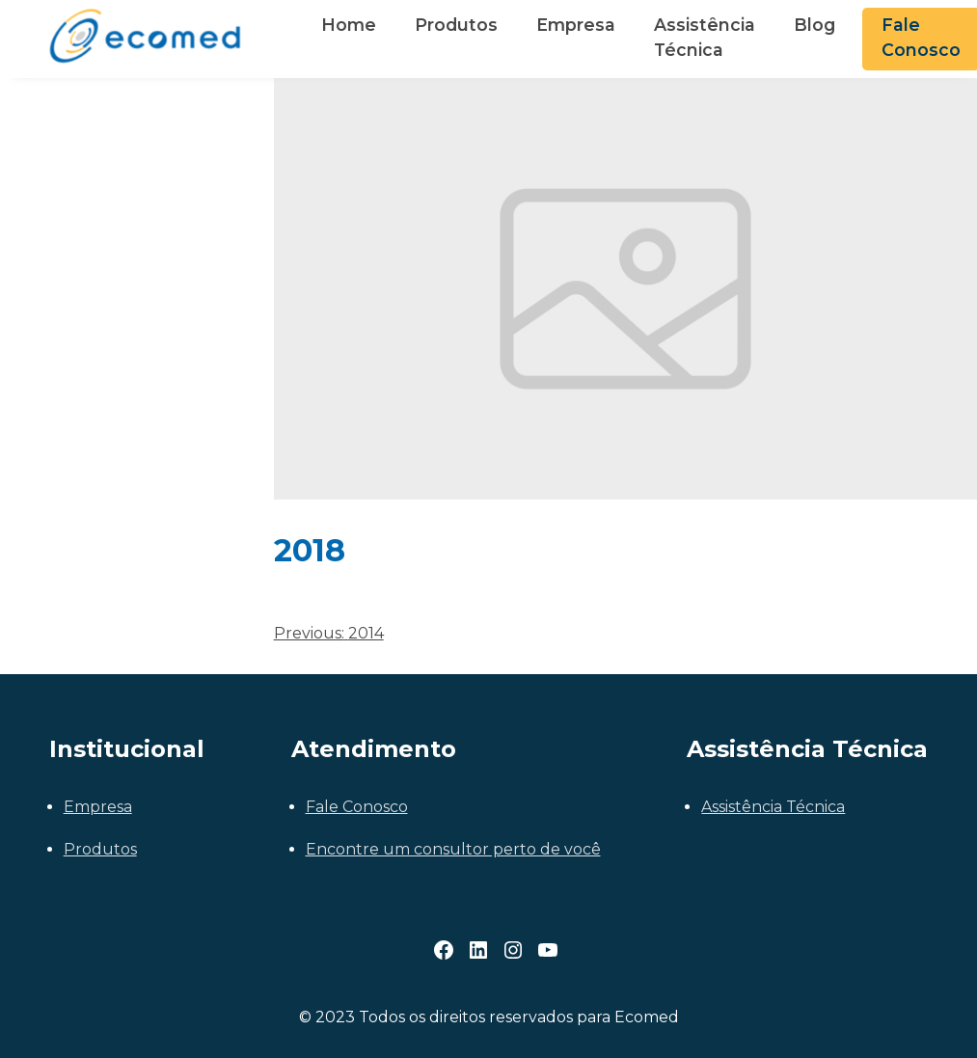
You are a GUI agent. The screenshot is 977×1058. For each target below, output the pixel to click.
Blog (814, 24)
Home (348, 24)
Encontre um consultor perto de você (453, 849)
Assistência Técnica (704, 37)
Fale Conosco (357, 807)
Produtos (456, 24)
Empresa (575, 24)
